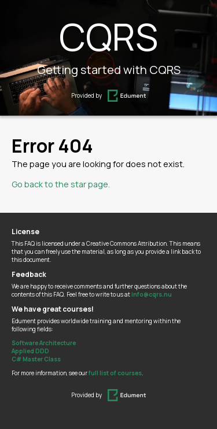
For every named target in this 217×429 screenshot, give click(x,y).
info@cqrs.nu (151, 294)
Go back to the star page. (61, 184)
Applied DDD (30, 351)
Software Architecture (44, 343)
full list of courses (115, 373)
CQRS (108, 37)
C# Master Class (36, 359)
